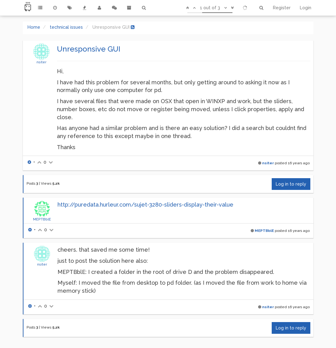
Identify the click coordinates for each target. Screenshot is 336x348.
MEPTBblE (42, 219)
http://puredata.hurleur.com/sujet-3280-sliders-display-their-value (145, 204)
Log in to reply (291, 184)
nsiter (41, 62)
